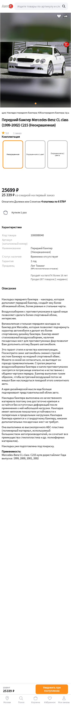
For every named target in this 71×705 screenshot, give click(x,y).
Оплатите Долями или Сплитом (34, 201)
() (44, 268)
